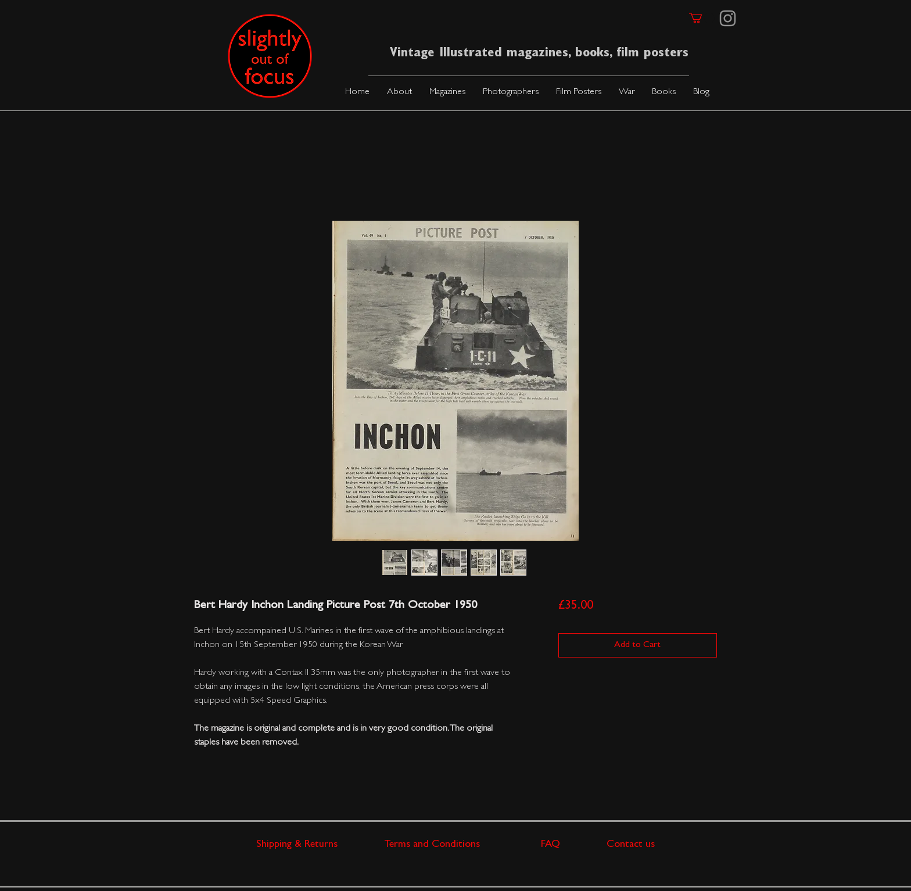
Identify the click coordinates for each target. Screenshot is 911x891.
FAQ (574, 845)
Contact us (631, 845)
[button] (447, 92)
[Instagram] (727, 18)
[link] (702, 18)
